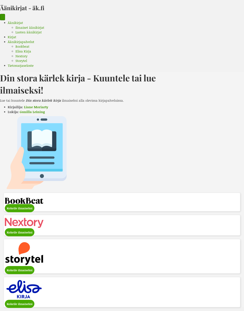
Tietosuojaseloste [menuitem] (21, 65)
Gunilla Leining (32, 111)
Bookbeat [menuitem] (22, 46)
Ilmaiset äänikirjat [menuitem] (29, 27)
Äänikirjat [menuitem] (15, 22)
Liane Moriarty (36, 107)
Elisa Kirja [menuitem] (23, 51)
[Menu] (2, 17)
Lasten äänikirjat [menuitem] (28, 32)
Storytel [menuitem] (21, 60)
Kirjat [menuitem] (12, 37)
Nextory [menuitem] (21, 56)
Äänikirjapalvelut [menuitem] (21, 41)
